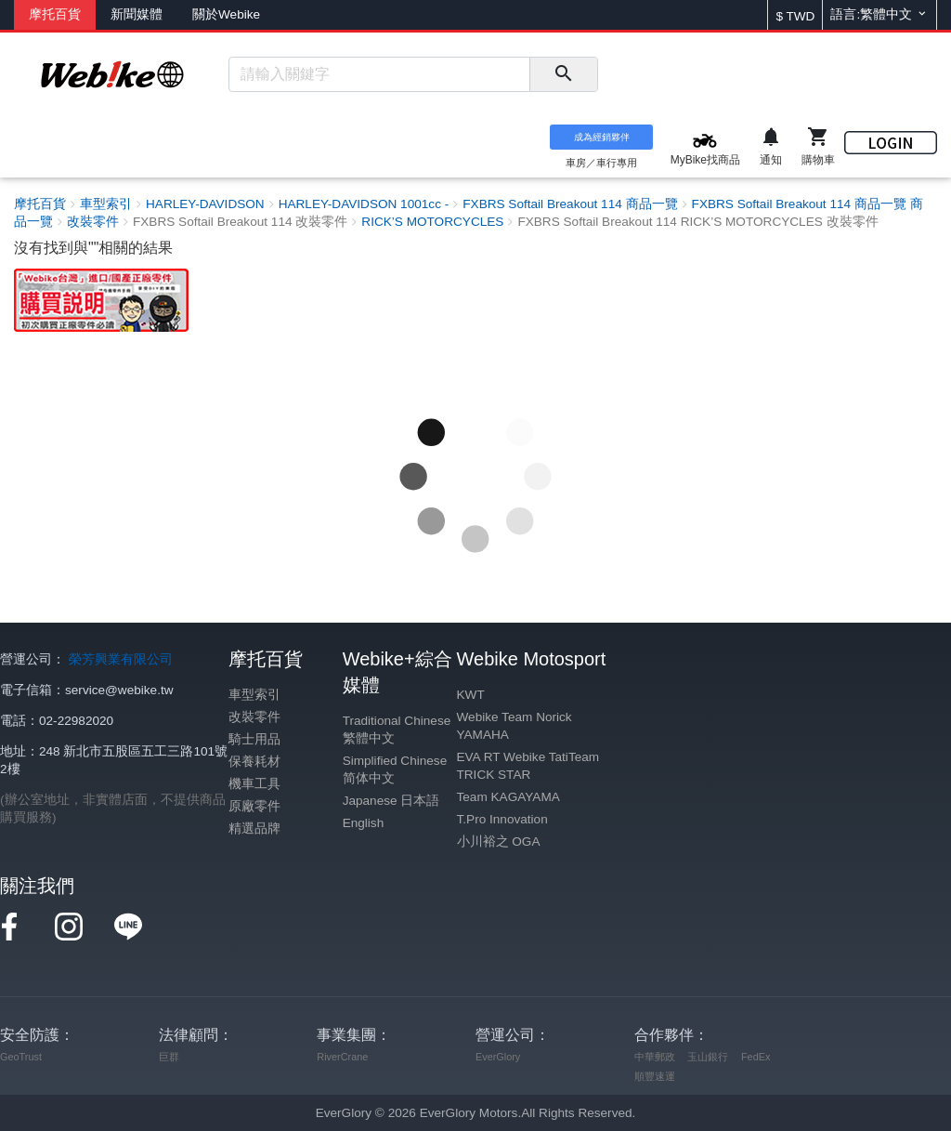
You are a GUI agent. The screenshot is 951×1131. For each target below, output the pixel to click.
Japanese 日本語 (391, 801)
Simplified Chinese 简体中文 (395, 769)
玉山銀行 (707, 1056)
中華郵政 (654, 1056)
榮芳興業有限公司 (121, 659)
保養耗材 (254, 762)
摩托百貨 (55, 14)
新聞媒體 (137, 14)
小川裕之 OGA (499, 841)
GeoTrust (21, 1056)
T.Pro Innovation (502, 819)
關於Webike (226, 14)
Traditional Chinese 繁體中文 (397, 729)
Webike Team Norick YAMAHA (514, 726)
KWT (471, 695)
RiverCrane (342, 1056)
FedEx (755, 1056)
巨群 (169, 1056)
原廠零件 (254, 806)
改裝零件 (254, 717)
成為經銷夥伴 (602, 137)
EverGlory (498, 1056)
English (363, 823)
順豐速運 (654, 1076)
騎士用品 (254, 739)
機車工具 (254, 784)
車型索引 (254, 695)
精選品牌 (254, 828)
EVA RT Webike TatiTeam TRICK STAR (528, 766)
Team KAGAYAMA (508, 797)
